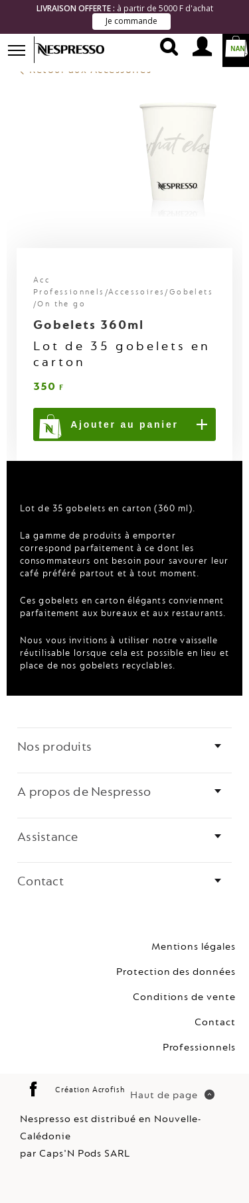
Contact (215, 1021)
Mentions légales (193, 946)
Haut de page (172, 1094)
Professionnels (199, 1046)
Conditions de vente (184, 996)
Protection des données (176, 971)
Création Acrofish (90, 1089)
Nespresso (78, 49)
